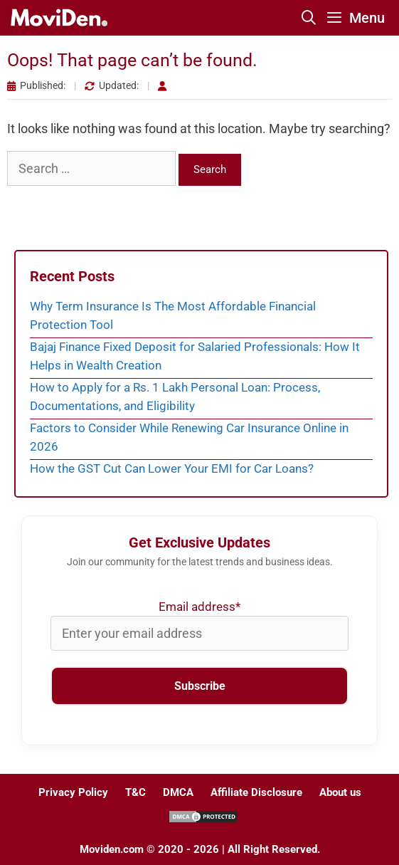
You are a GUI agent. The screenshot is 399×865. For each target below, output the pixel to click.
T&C (135, 792)
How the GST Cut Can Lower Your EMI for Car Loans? (172, 468)
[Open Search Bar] (309, 18)
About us (340, 792)
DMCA (178, 792)
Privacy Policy (73, 792)
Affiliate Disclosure (256, 792)
